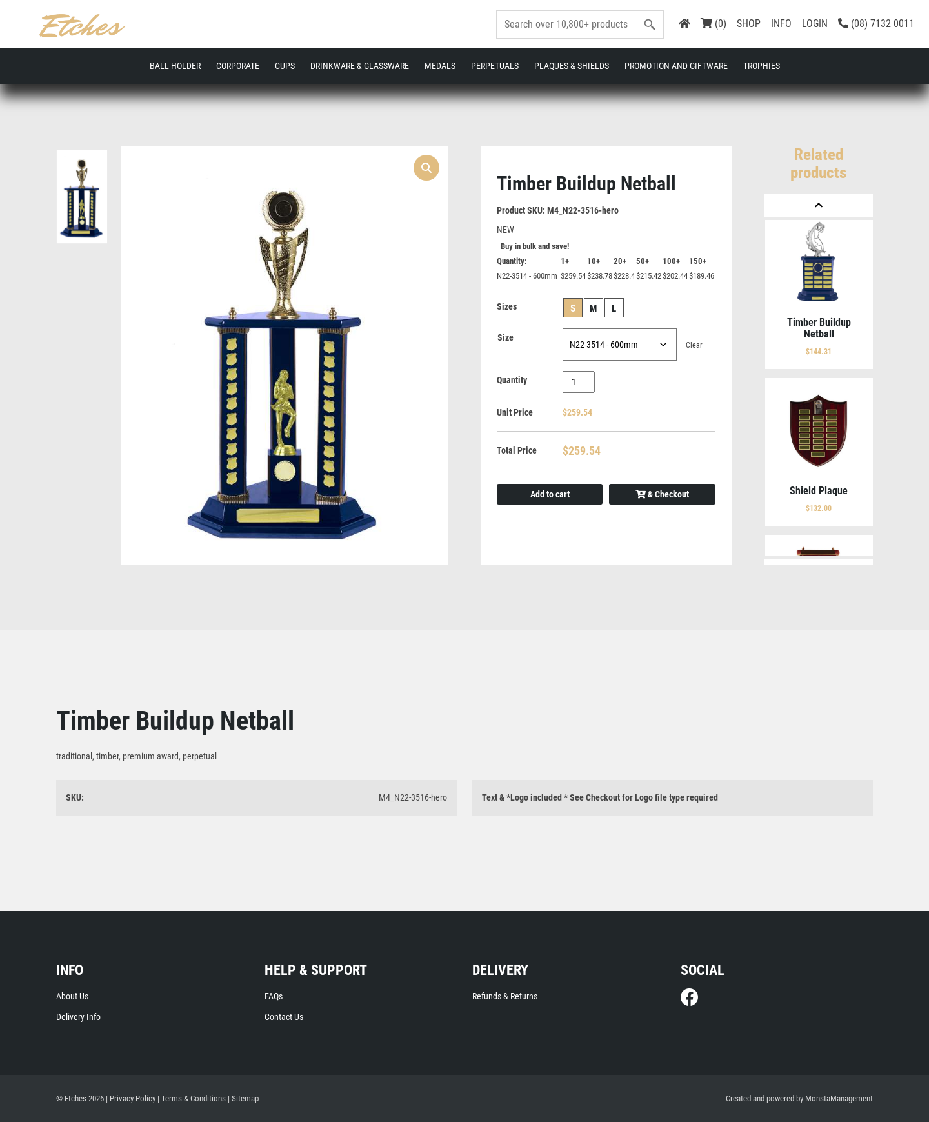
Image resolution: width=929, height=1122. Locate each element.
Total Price (517, 450)
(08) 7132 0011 (876, 23)
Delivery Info (78, 1017)
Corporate (237, 66)
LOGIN (815, 23)
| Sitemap (243, 1098)
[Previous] (818, 205)
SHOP (749, 23)
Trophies (761, 66)
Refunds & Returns (504, 996)
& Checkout (662, 494)
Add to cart (550, 494)
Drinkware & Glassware (359, 66)
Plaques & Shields (571, 66)
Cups (285, 66)
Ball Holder (175, 66)
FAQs (274, 996)
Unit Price (515, 412)
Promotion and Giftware (676, 66)
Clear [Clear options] (694, 345)
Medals (440, 66)
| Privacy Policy (130, 1098)
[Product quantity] (579, 382)
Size (505, 337)
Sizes (507, 306)
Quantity (512, 380)
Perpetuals (495, 66)
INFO (781, 23)
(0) (713, 23)
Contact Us (284, 1017)
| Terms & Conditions (191, 1098)
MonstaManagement (839, 1098)
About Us (72, 996)
